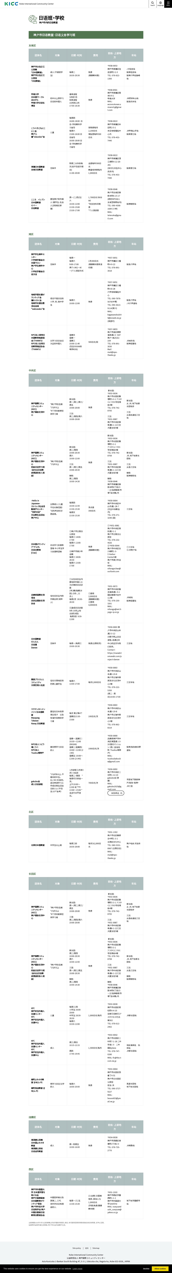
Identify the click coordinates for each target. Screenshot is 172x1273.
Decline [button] (146, 1269)
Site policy (77, 1248)
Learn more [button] (77, 1269)
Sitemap (96, 1248)
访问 (86, 1248)
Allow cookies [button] (160, 1269)
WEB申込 (115, 793)
